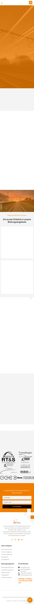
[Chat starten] (30, 600)
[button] (30, 2)
